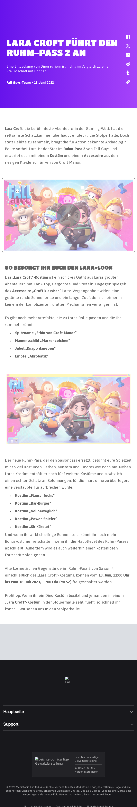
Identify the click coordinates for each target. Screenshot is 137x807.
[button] (125, 38)
